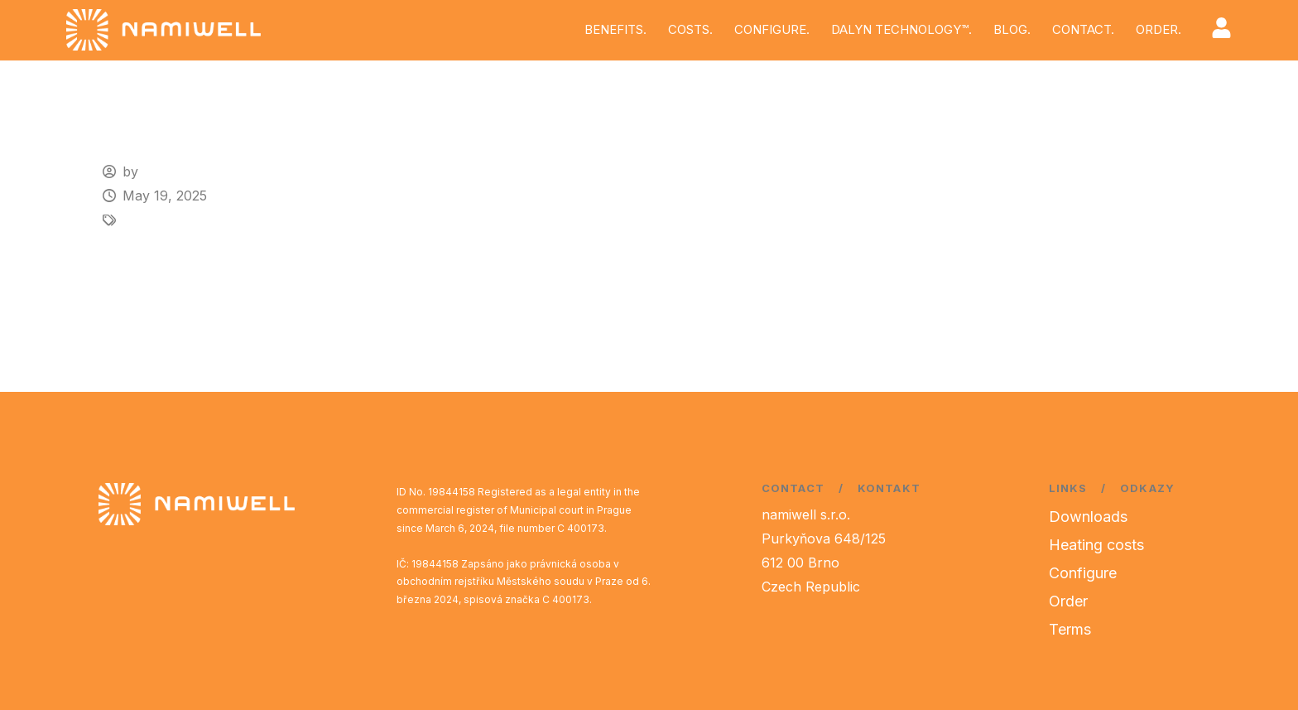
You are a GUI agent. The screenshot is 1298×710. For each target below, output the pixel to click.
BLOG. (1012, 29)
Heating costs (1096, 544)
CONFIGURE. (772, 29)
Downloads (1088, 516)
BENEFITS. (615, 29)
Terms (1070, 629)
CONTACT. (1083, 29)
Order (1068, 601)
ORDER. (1158, 29)
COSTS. (690, 29)
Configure (1083, 573)
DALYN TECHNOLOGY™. (901, 29)
